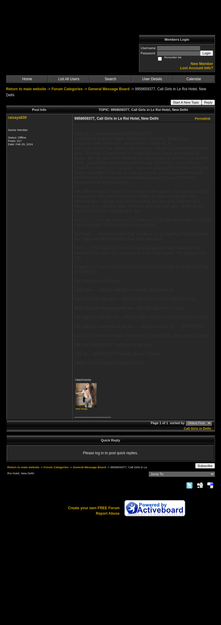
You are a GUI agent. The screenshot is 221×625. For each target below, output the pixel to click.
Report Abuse (108, 513)
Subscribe (205, 466)
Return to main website (26, 89)
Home (27, 79)
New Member (202, 64)
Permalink (202, 118)
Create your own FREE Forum (94, 508)
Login (206, 53)
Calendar (193, 79)
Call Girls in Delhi (197, 428)
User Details (152, 79)
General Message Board (109, 89)
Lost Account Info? (196, 68)
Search (110, 79)
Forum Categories (67, 89)
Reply (208, 102)
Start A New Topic (186, 102)
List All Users (68, 79)
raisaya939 (17, 117)
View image (81, 408)
